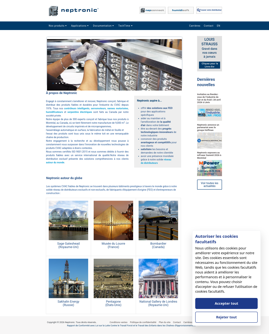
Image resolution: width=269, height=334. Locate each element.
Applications (80, 25)
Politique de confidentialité (143, 322)
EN (218, 25)
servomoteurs (98, 108)
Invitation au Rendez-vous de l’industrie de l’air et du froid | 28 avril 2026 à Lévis (209, 98)
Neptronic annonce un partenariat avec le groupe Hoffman (208, 127)
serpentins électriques (79, 112)
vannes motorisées (117, 108)
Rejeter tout (226, 317)
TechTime (125, 25)
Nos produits (58, 25)
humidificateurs (54, 112)
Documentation (104, 25)
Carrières (194, 25)
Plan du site (165, 322)
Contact (208, 25)
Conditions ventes (118, 322)
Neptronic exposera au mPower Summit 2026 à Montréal (209, 155)
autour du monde (55, 162)
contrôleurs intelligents (76, 108)
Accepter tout (226, 303)
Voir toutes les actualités (209, 184)
